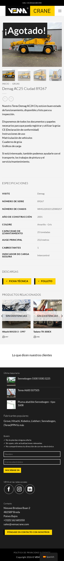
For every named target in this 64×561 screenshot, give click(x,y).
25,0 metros (43, 239)
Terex (7, 425)
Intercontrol (43, 255)
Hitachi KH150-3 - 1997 (13, 331)
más (21, 425)
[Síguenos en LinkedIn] (30, 489)
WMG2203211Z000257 (49, 208)
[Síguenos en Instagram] (19, 489)
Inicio (5, 83)
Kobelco (25, 421)
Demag (40, 193)
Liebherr (36, 421)
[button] (60, 11)
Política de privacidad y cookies (32, 552)
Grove (7, 421)
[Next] (60, 77)
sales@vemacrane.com (16, 524)
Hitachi (16, 421)
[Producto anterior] (11, 98)
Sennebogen (48, 421)
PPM (14, 425)
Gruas (15, 83)
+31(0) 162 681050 (14, 520)
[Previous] (2, 321)
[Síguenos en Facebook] (9, 489)
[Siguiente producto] (5, 98)
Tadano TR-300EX (42, 331)
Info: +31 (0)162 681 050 (32, 3)
